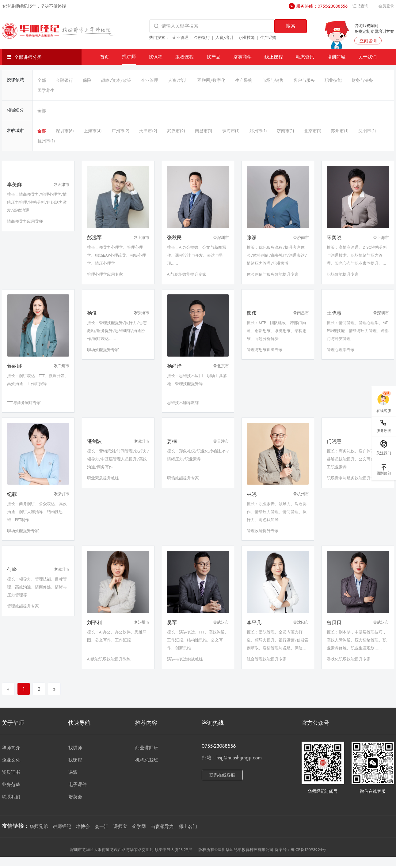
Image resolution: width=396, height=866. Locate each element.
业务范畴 (11, 784)
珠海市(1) (231, 131)
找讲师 (129, 56)
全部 (41, 80)
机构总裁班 (146, 760)
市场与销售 (273, 80)
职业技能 (247, 37)
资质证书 (11, 772)
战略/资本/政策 (116, 80)
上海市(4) (93, 131)
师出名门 (188, 826)
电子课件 (77, 784)
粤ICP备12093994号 (308, 850)
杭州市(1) (46, 141)
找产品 (213, 56)
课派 (73, 772)
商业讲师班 (146, 747)
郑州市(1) (258, 131)
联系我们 (11, 796)
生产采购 (268, 37)
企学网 (139, 826)
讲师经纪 (62, 826)
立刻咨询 (368, 41)
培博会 (83, 826)
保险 (87, 80)
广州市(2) (121, 131)
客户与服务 (304, 80)
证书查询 (360, 6)
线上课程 (274, 56)
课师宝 (120, 826)
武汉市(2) (176, 131)
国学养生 (46, 90)
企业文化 (11, 760)
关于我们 (367, 56)
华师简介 (11, 747)
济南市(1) (285, 131)
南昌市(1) (203, 131)
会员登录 (386, 6)
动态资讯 (305, 56)
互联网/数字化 (211, 80)
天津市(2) (148, 131)
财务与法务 (362, 80)
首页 (104, 56)
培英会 (75, 796)
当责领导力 (162, 826)
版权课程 (184, 56)
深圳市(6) (65, 131)
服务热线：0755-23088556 (322, 6)
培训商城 (336, 56)
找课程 (155, 56)
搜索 (290, 25)
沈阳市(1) (367, 131)
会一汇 (102, 826)
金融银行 (202, 37)
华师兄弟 (38, 826)
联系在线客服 (222, 775)
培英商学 (242, 56)
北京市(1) (313, 131)
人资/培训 (224, 37)
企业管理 (180, 37)
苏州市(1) (339, 131)
